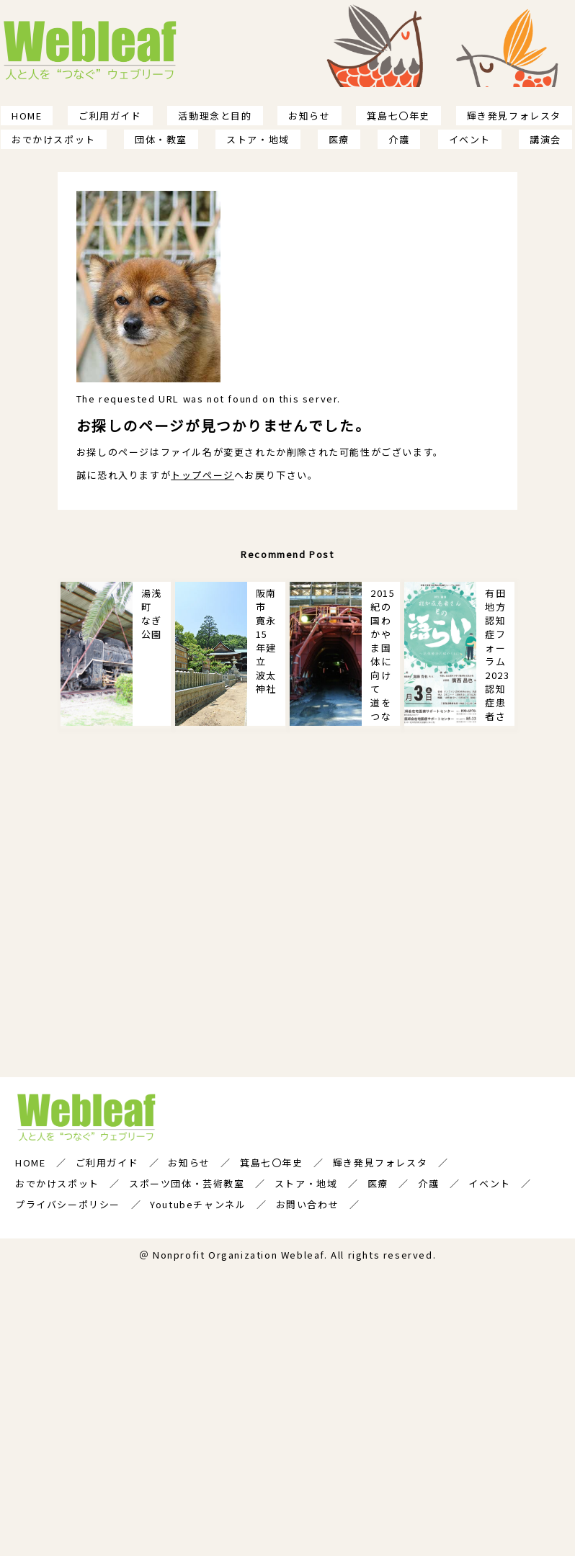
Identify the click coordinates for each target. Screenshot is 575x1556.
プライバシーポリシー (67, 1203)
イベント (470, 139)
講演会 (545, 139)
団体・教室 (161, 139)
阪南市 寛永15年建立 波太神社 (266, 641)
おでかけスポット (54, 139)
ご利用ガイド (110, 115)
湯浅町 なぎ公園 (151, 613)
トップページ (202, 475)
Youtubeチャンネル (198, 1203)
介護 (398, 139)
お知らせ (309, 115)
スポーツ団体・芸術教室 (187, 1183)
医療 (339, 139)
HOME (27, 115)
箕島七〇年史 (398, 115)
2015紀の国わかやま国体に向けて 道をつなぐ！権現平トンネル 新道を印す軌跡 (382, 656)
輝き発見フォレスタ (514, 115)
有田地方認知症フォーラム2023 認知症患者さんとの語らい (499, 656)
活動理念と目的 (214, 115)
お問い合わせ (307, 1203)
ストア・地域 (258, 139)
